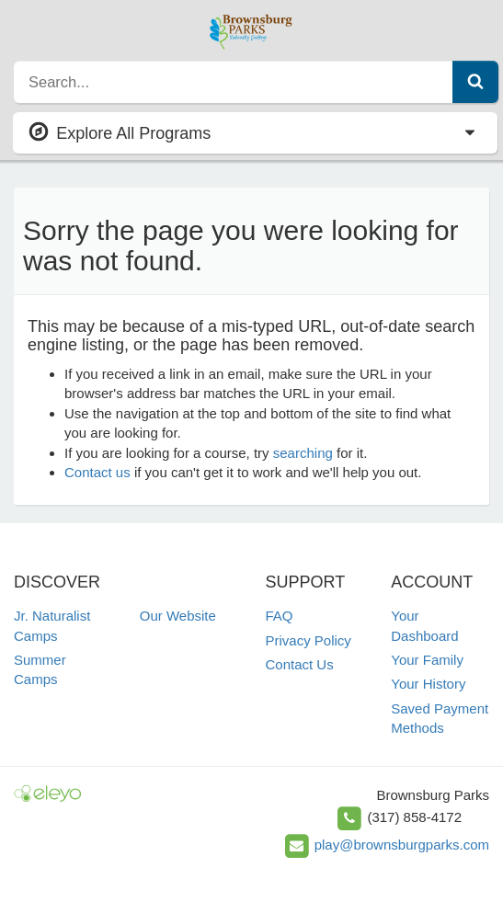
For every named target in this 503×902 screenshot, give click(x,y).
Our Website (178, 615)
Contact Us (300, 664)
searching (303, 453)
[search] (233, 82)
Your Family (427, 660)
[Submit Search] (475, 82)
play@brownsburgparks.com (401, 844)
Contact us (97, 472)
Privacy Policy (308, 640)
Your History (428, 683)
